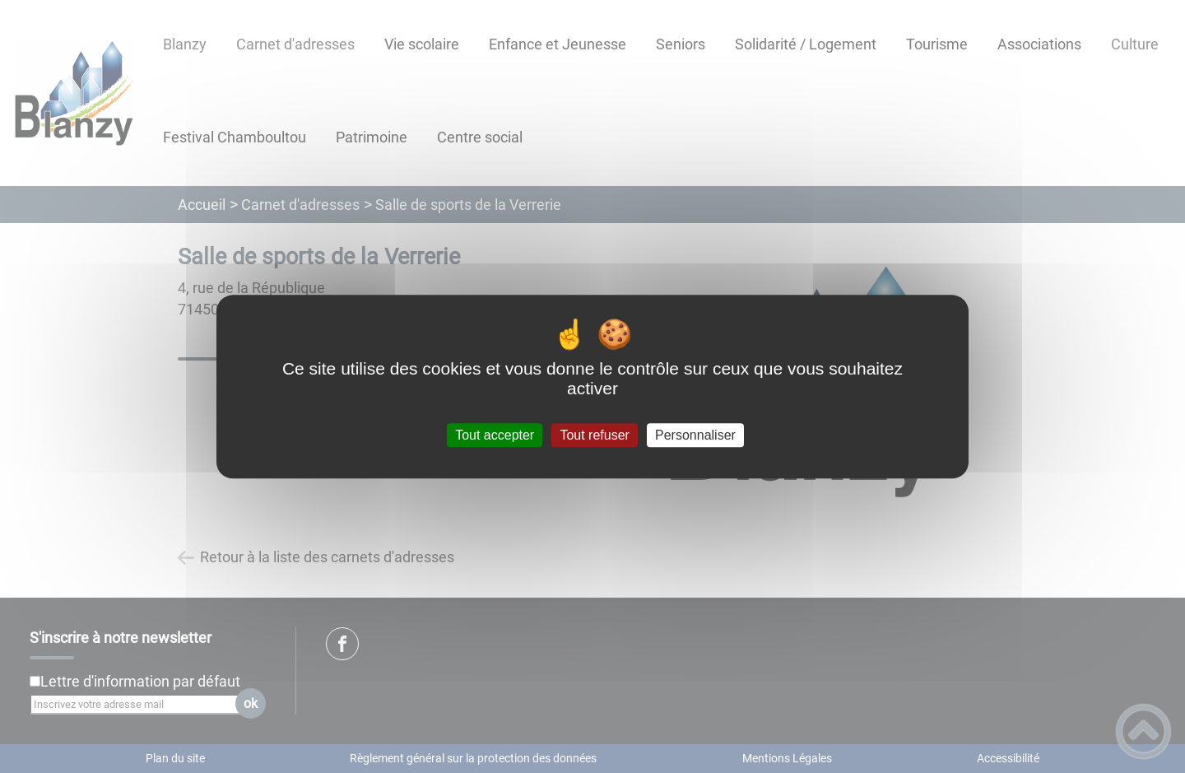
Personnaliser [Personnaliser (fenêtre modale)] (695, 435)
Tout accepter (494, 435)
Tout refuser (594, 435)
